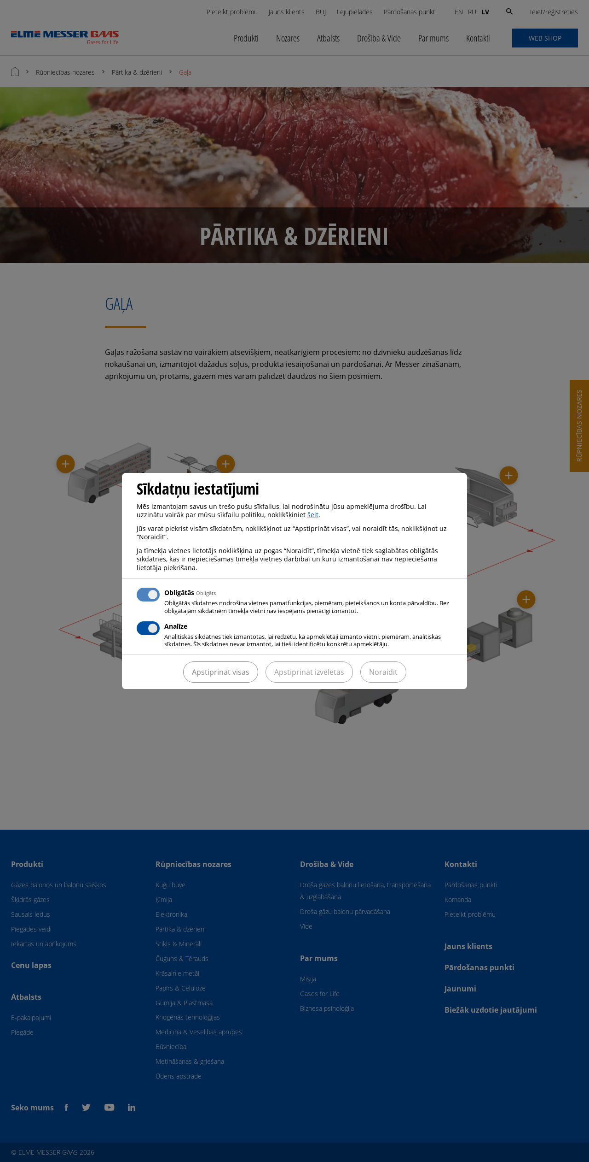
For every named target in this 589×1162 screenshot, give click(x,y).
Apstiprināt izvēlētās (309, 672)
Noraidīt (383, 672)
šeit (312, 514)
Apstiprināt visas (220, 672)
